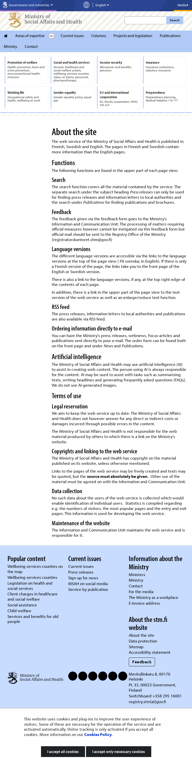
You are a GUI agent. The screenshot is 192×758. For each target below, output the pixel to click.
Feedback (142, 661)
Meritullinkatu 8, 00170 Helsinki (149, 676)
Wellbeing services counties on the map (35, 569)
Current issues (72, 35)
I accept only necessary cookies (118, 751)
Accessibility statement (149, 652)
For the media (141, 591)
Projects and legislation (133, 35)
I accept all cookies (63, 751)
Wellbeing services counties (32, 577)
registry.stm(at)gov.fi (148, 701)
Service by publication (88, 589)
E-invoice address (144, 603)
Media (183, 5)
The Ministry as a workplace (153, 597)
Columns (98, 35)
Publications (170, 35)
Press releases (81, 572)
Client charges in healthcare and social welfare (33, 596)
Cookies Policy (98, 734)
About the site (141, 635)
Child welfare (19, 610)
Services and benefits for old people (33, 619)
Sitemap (136, 646)
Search (175, 20)
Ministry (10, 46)
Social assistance (22, 604)
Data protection (143, 640)
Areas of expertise (29, 35)
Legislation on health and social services (30, 585)
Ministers (137, 574)
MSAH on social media (88, 583)
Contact (31, 46)
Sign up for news (83, 577)
